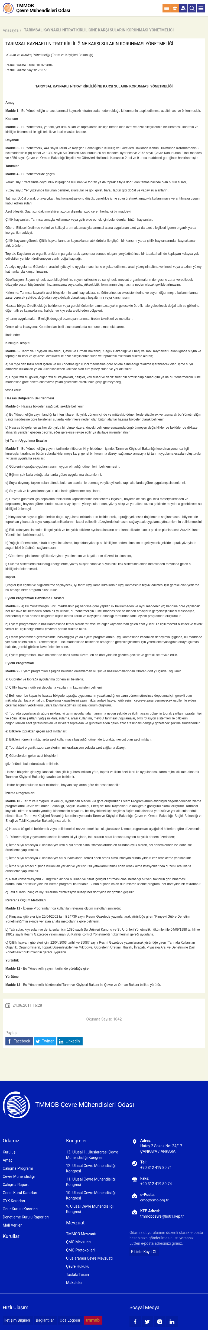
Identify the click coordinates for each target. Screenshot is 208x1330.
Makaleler (74, 1282)
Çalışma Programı (18, 1168)
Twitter (44, 1041)
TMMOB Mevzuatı (81, 1234)
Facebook (18, 1041)
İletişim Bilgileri (17, 1320)
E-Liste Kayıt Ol (143, 1252)
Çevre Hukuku (77, 1266)
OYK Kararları (14, 1201)
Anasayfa (10, 30)
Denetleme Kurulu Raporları (26, 1217)
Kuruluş (9, 1152)
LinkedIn (69, 1041)
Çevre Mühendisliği (19, 1176)
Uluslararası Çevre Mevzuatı (89, 1258)
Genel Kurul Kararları (20, 1193)
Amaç (7, 1160)
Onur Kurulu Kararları (20, 1209)
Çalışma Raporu (16, 1184)
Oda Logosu (70, 1320)
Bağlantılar (45, 1320)
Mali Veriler (12, 1225)
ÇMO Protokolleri (80, 1250)
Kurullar (11, 1236)
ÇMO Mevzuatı (78, 1242)
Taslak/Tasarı (77, 1274)
